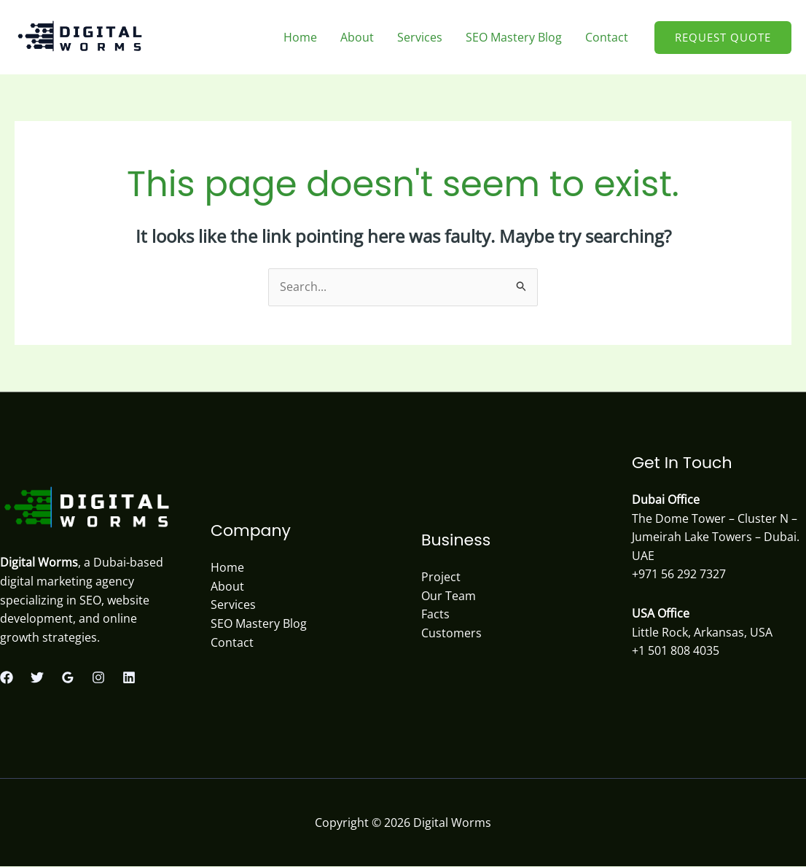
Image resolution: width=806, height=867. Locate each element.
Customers (451, 633)
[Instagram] (98, 677)
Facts (435, 614)
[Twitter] (37, 677)
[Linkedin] (129, 677)
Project (441, 577)
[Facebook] (6, 677)
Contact (606, 37)
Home (300, 37)
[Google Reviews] (67, 677)
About (357, 37)
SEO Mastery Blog (514, 37)
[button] (722, 37)
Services (419, 37)
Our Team (448, 596)
